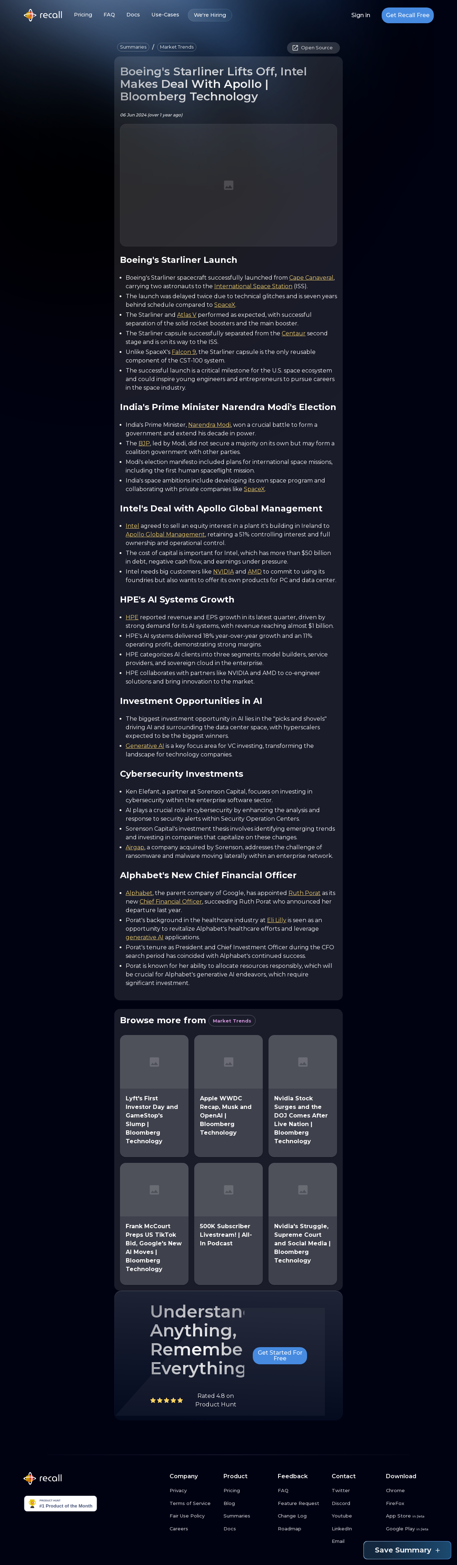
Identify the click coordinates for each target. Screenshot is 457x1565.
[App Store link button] (410, 1516)
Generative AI (145, 745)
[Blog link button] (248, 1503)
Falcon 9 (184, 352)
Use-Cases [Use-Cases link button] (165, 15)
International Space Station (253, 286)
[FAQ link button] (302, 1490)
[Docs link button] (248, 1528)
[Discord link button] (356, 1503)
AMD (255, 571)
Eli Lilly (276, 920)
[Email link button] (356, 1541)
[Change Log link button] (302, 1516)
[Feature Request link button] (302, 1503)
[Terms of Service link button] (194, 1503)
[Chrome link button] (410, 1490)
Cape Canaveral (311, 277)
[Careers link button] (194, 1528)
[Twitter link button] (356, 1490)
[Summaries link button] (248, 1516)
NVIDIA (223, 571)
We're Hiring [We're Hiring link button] (210, 15)
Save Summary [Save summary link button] (407, 1550)
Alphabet (139, 893)
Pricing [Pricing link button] (83, 15)
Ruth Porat (304, 893)
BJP (144, 443)
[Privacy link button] (194, 1490)
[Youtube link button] (356, 1516)
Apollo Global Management (165, 534)
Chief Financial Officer (171, 901)
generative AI (145, 937)
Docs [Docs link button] (133, 15)
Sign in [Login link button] (361, 15)
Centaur (294, 333)
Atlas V (186, 314)
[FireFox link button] (410, 1503)
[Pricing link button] (248, 1490)
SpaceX (224, 304)
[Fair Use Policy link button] (194, 1516)
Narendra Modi (209, 424)
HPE (132, 617)
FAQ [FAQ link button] (109, 15)
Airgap (135, 847)
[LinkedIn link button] (356, 1528)
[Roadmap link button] (302, 1528)
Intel (132, 525)
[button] (133, 47)
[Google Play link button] (410, 1528)
